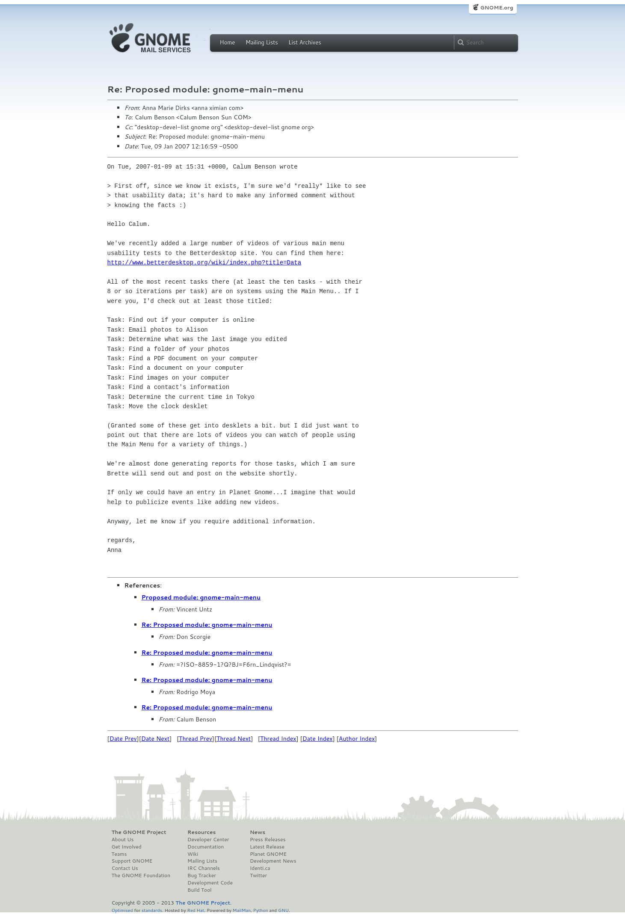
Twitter (258, 875)
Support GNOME (132, 861)
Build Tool (199, 890)
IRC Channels (203, 868)
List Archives (304, 42)
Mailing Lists (262, 42)
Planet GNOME (268, 854)
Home (227, 42)
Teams (119, 854)
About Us (123, 839)
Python (260, 910)
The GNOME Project (139, 832)
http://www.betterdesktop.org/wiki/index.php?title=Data (204, 262)
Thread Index (278, 738)
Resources (201, 832)
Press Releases (267, 839)
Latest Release (267, 846)
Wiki (192, 854)
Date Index (317, 738)
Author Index (357, 738)
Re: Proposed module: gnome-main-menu (207, 624)
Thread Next (233, 738)
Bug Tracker (201, 875)
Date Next (155, 738)
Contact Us (125, 868)
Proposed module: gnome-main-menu (201, 597)
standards (152, 910)
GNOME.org (496, 7)
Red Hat (195, 910)
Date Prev (123, 738)
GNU (283, 910)
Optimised (122, 910)
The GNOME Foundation (141, 875)
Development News (273, 861)
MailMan (242, 910)
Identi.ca (260, 868)
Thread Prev (195, 738)
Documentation (205, 846)
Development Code (210, 882)
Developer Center (208, 839)
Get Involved (127, 846)
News (257, 832)
